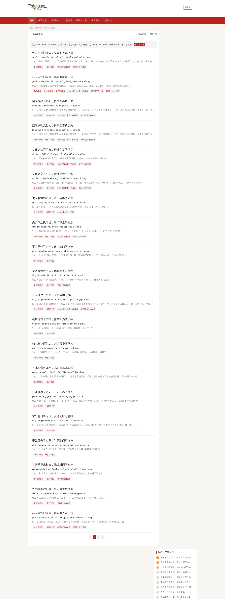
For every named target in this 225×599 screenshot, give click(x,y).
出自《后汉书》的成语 (67, 164)
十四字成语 (139, 44)
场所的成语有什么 (166, 174)
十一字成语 (114, 44)
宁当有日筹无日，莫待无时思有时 (53, 418)
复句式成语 (38, 67)
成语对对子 (81, 20)
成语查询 (107, 20)
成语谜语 (67, 20)
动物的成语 (109, 580)
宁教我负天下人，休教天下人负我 (53, 272)
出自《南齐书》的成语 (67, 189)
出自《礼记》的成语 (66, 213)
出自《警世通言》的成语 (78, 91)
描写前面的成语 (64, 67)
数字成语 (144, 580)
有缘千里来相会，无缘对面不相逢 (53, 467)
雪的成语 (37, 91)
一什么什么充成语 (166, 142)
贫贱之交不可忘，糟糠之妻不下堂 (53, 174)
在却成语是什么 (165, 150)
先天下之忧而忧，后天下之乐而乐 (53, 223)
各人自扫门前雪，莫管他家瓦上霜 (53, 77)
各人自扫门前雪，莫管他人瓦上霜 (53, 52)
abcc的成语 (156, 580)
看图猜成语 (58, 580)
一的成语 (80, 580)
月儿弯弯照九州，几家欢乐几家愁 (53, 370)
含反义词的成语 (94, 580)
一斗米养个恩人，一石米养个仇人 (53, 394)
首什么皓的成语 (165, 166)
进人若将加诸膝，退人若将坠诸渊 (53, 199)
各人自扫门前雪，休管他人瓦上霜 (53, 516)
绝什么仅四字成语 (166, 134)
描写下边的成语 (86, 164)
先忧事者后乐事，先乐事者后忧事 (53, 492)
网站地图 (73, 584)
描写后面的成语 (64, 238)
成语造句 (95, 20)
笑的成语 (168, 580)
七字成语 (73, 44)
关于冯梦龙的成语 (88, 116)
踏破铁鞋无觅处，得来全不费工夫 (53, 101)
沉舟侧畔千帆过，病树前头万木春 (176, 59)
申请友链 (192, 559)
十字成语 (103, 44)
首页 (32, 20)
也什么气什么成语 (166, 158)
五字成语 (52, 44)
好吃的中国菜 (34, 564)
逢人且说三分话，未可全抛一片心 (53, 296)
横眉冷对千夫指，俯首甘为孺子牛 (53, 321)
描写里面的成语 (64, 482)
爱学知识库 (65, 584)
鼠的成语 (121, 580)
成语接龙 (42, 20)
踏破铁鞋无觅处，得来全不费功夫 (53, 126)
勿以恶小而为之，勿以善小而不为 (53, 345)
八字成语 (83, 44)
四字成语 (46, 580)
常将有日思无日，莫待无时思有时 (176, 64)
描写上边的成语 (80, 67)
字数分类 (38, 28)
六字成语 (62, 44)
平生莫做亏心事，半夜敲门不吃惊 (53, 443)
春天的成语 (132, 580)
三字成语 (42, 44)
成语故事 (55, 20)
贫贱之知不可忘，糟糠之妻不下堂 (53, 150)
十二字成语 (127, 44)
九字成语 (93, 44)
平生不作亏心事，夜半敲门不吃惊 (53, 248)
